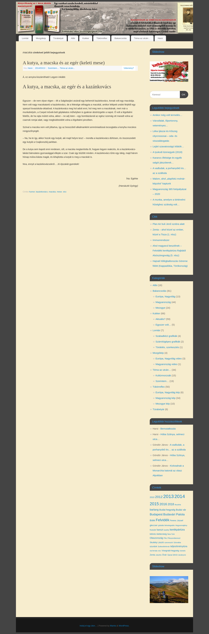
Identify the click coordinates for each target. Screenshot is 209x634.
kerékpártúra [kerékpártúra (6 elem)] (177, 529)
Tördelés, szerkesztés (167, 347)
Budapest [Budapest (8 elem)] (156, 514)
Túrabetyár (58, 38)
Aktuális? (160, 319)
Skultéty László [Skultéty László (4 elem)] (157, 542)
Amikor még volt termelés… (167, 115)
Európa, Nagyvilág (165, 296)
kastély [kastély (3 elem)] (166, 530)
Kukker (85, 38)
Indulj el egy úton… (88, 626)
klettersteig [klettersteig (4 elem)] (162, 534)
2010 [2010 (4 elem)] (152, 497)
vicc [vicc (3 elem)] (159, 551)
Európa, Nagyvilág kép (168, 392)
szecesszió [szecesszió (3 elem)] (169, 542)
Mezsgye (160, 307)
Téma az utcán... (67, 68)
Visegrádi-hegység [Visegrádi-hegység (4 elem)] (170, 550)
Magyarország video (166, 364)
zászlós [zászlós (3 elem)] (159, 555)
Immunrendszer (161, 240)
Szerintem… (162, 381)
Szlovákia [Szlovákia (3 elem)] (177, 542)
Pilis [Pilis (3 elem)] (165, 538)
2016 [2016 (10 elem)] (163, 504)
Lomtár (25, 38)
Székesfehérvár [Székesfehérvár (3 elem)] (164, 546)
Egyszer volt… (163, 324)
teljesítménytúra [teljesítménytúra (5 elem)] (178, 546)
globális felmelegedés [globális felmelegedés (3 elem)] (166, 525)
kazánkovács (42, 192)
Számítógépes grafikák (168, 341)
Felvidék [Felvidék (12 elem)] (162, 520)
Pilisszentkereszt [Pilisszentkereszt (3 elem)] (173, 538)
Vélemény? (129, 68)
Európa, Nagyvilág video (169, 358)
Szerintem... (53, 68)
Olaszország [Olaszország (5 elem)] (156, 538)
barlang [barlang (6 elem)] (154, 509)
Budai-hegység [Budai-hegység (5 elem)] (167, 509)
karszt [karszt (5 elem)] (160, 529)
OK (183, 94)
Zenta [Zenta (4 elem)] (152, 555)
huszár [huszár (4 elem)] (153, 530)
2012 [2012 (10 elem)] (159, 497)
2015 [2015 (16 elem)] (154, 504)
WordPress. (124, 626)
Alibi (73, 38)
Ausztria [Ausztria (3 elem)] (178, 505)
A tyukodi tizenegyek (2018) (167, 152)
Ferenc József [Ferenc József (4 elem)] (176, 520)
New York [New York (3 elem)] (171, 534)
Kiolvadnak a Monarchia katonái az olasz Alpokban (168, 470)
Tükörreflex (101, 38)
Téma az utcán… (142, 38)
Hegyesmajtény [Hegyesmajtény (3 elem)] (181, 525)
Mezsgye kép (163, 403)
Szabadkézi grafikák (166, 336)
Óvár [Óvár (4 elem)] (164, 555)
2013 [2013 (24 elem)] (168, 496)
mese (59, 192)
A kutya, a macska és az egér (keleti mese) (64, 62)
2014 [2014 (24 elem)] (179, 496)
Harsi (160, 38)
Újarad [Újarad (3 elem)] (169, 555)
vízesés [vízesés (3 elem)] (182, 551)
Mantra (113, 626)
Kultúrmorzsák (163, 375)
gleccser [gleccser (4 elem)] (153, 525)
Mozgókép (41, 38)
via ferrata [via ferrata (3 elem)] (153, 551)
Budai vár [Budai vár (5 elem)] (181, 509)
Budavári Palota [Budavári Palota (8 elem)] (174, 514)
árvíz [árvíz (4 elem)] (175, 555)
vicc (64, 192)
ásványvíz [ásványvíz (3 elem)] (182, 555)
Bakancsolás (120, 38)
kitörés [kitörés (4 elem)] (153, 534)
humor (32, 192)
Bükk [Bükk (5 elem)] (152, 520)
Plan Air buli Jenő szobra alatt (169, 224)
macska (52, 192)
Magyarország (163, 302)
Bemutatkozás (168, 428)
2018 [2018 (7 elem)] (171, 504)
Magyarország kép (165, 398)
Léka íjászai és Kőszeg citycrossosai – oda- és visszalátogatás (165, 136)
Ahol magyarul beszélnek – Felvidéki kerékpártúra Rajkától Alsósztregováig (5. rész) (169, 250)
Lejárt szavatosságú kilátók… (168, 146)
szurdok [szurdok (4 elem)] (153, 546)
